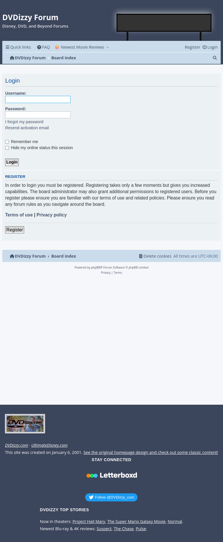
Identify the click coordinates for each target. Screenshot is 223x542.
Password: (15, 109)
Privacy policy (52, 214)
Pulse (141, 528)
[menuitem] (43, 47)
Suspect (104, 528)
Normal (175, 521)
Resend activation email (27, 127)
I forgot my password (24, 121)
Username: (15, 93)
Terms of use (19, 214)
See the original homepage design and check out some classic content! (150, 452)
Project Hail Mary (89, 521)
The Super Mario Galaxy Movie (136, 521)
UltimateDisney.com (49, 445)
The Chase (124, 528)
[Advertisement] (164, 23)
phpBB (95, 267)
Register (14, 229)
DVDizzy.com (16, 445)
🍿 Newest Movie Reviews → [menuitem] (81, 47)
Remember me (21, 141)
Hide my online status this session (39, 147)
